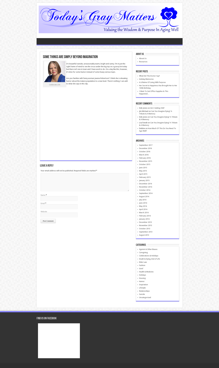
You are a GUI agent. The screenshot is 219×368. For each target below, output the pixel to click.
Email (43, 203)
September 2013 (145, 232)
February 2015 (145, 177)
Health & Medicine (146, 272)
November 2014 (145, 187)
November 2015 (145, 161)
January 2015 (144, 180)
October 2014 (144, 190)
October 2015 (144, 164)
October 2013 (144, 229)
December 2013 (145, 222)
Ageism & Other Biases (148, 249)
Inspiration (143, 285)
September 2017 (145, 145)
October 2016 (144, 151)
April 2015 (143, 174)
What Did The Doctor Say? (149, 76)
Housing (142, 278)
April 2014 (143, 209)
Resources (143, 62)
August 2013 (144, 235)
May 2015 (143, 171)
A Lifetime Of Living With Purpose (152, 82)
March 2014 (143, 213)
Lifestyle (142, 288)
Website (44, 212)
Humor (142, 281)
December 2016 (145, 148)
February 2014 (145, 216)
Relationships (144, 291)
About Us (143, 58)
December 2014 (145, 184)
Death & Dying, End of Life (149, 259)
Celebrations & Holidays (148, 256)
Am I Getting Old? (157, 108)
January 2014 (144, 219)
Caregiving (143, 252)
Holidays (142, 275)
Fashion (142, 265)
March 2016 (143, 155)
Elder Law (143, 262)
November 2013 (145, 225)
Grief (141, 268)
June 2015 (143, 168)
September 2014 (145, 193)
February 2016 (145, 158)
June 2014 (143, 203)
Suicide (142, 294)
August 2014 (144, 196)
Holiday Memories (146, 79)
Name (43, 195)
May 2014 (143, 206)
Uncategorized (145, 297)
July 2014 (142, 200)
